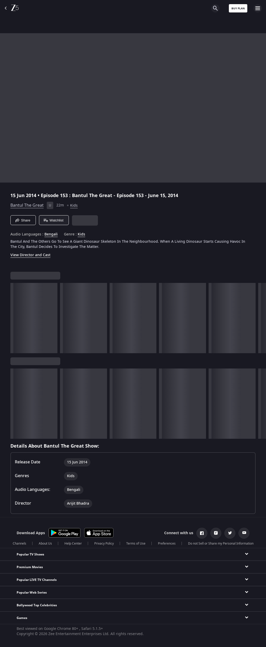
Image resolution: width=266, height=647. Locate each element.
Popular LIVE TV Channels (37, 579)
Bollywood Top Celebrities (37, 605)
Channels (19, 543)
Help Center (73, 543)
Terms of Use (135, 543)
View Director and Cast (30, 255)
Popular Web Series (32, 592)
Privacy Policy (104, 543)
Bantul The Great (27, 205)
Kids (74, 205)
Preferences (167, 543)
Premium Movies (30, 567)
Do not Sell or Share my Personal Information (221, 543)
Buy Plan (238, 8)
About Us (45, 543)
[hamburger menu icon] (258, 8)
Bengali (51, 234)
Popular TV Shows (30, 554)
